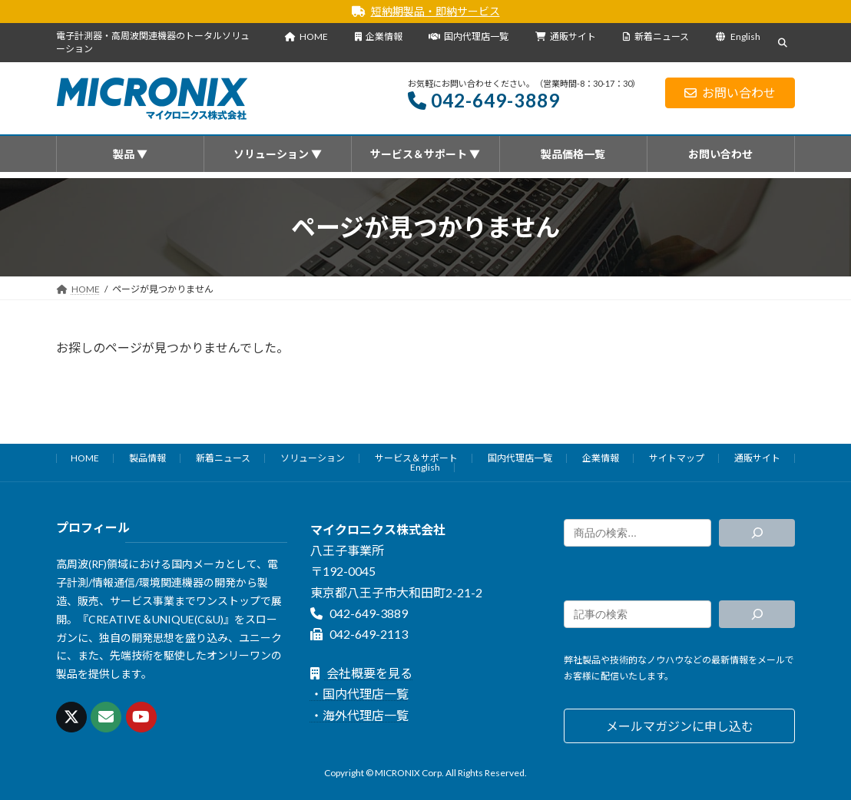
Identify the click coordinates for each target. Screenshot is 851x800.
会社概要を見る (361, 673)
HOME (306, 36)
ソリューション (312, 458)
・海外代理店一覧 (359, 715)
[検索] (757, 533)
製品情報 (147, 458)
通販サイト (565, 36)
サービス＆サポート (416, 458)
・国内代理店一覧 (359, 694)
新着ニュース (656, 36)
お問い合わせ (730, 92)
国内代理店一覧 (468, 36)
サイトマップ (676, 458)
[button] (679, 726)
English (738, 36)
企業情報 (378, 36)
